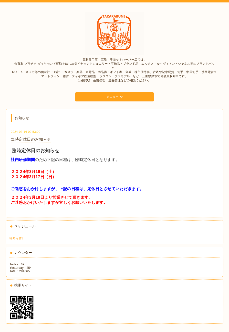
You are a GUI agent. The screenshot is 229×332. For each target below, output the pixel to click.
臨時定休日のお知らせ (31, 139)
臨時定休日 (17, 238)
